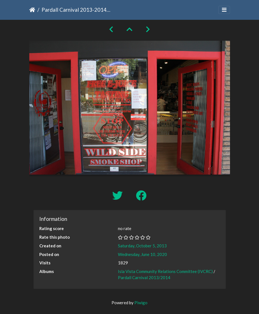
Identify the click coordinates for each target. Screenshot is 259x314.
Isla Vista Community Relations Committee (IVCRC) (165, 271)
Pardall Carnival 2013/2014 (144, 277)
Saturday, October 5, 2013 (142, 245)
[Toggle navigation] (224, 10)
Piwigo (140, 302)
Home (32, 10)
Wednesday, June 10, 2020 (142, 254)
